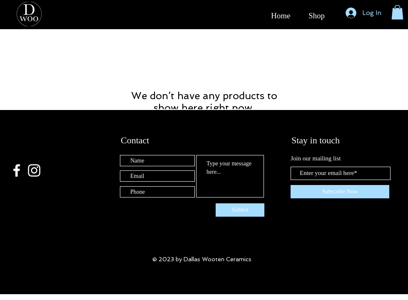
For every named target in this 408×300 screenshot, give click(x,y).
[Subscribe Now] (340, 191)
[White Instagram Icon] (34, 170)
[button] (397, 12)
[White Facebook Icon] (16, 170)
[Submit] (240, 210)
